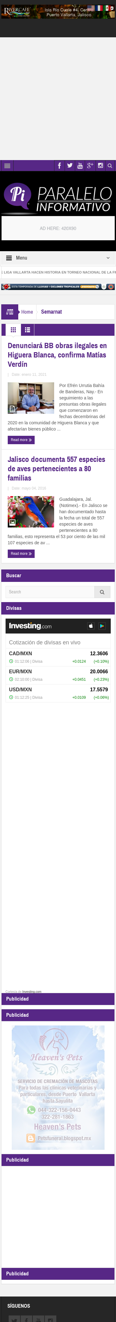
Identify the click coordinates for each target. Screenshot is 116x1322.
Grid (13, 331)
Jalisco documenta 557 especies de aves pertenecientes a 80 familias (56, 469)
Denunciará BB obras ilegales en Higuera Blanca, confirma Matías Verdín (57, 355)
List (27, 331)
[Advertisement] (58, 98)
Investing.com (31, 991)
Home (27, 312)
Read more (21, 440)
